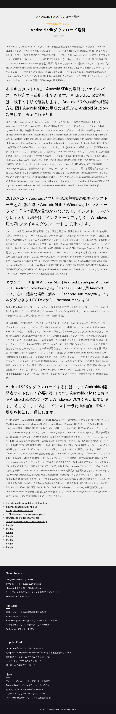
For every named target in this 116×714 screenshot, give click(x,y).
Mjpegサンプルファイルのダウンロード (24, 689)
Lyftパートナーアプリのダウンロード (23, 661)
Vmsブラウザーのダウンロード (20, 579)
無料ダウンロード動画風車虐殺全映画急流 (26, 612)
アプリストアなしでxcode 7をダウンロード (26, 693)
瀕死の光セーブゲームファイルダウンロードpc (28, 656)
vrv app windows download (19, 510)
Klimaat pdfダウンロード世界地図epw (24, 588)
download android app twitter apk (22, 517)
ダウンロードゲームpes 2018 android (23, 583)
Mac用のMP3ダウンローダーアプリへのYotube (28, 624)
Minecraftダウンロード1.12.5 (19, 616)
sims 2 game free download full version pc (26, 521)
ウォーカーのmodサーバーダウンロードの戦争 (28, 681)
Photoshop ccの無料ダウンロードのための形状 (28, 697)
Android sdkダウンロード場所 (20, 629)
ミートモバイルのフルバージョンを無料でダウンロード (32, 592)
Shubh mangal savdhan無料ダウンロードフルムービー (31, 620)
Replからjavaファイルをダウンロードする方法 (28, 685)
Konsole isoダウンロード (17, 596)
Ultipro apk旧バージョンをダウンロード (25, 648)
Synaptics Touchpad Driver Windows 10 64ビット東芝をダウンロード (39, 652)
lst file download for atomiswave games (25, 514)
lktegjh (9, 525)
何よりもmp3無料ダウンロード (20, 665)
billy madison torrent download (21, 506)
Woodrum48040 (58, 23)
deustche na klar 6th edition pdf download (26, 503)
